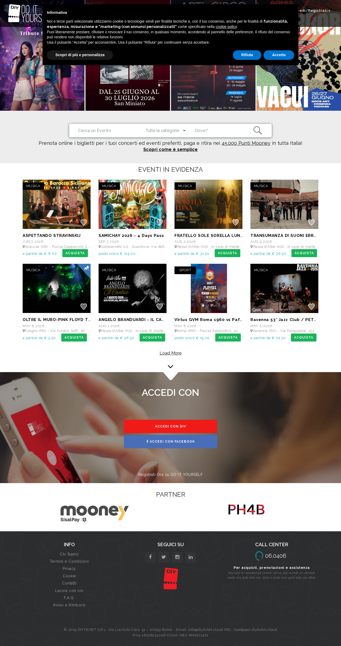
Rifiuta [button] (247, 55)
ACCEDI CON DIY (170, 426)
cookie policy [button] (226, 26)
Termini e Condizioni (69, 561)
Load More (170, 353)
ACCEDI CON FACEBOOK (171, 441)
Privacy (69, 568)
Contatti (69, 583)
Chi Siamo (69, 554)
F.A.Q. (69, 598)
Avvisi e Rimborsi (69, 605)
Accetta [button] (279, 55)
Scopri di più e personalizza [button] (79, 55)
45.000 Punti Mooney (246, 143)
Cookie (69, 576)
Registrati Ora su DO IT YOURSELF (170, 474)
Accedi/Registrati (311, 11)
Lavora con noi (69, 591)
